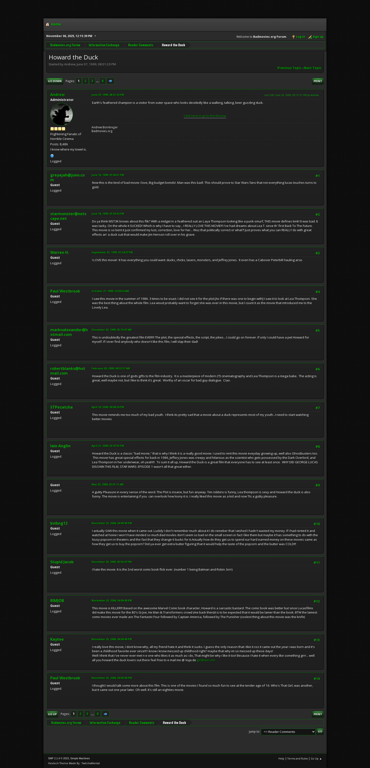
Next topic (312, 68)
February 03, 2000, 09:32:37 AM (111, 368)
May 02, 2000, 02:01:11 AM (108, 484)
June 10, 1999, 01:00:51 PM (108, 175)
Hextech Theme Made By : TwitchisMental (74, 763)
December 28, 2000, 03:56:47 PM (112, 561)
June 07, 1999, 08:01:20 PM (108, 94)
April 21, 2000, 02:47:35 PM (108, 445)
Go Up (52, 714)
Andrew (57, 94)
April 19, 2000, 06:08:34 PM (108, 407)
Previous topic (289, 68)
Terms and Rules (297, 758)
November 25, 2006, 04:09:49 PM (112, 523)
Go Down (55, 81)
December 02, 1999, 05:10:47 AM (112, 329)
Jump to (254, 731)
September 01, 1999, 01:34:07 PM (112, 252)
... (98, 81)
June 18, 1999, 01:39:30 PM (108, 213)
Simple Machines (80, 758)
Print (318, 81)
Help (281, 758)
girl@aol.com (206, 660)
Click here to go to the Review (205, 116)
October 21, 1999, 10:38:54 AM (110, 291)
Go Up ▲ (316, 758)
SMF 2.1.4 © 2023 (58, 758)
